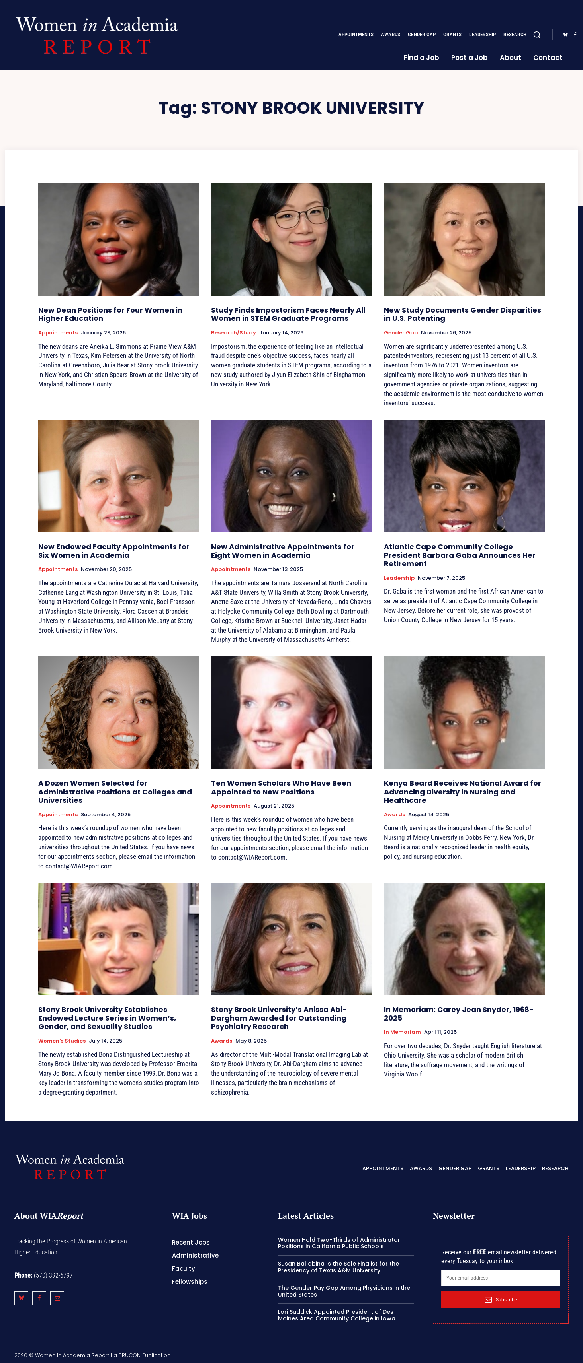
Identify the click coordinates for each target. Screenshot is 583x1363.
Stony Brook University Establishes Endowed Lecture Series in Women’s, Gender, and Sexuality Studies (107, 1017)
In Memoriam (402, 1032)
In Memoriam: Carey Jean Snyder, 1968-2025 (459, 1013)
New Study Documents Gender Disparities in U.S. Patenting (462, 314)
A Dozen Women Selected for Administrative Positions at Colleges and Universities (115, 791)
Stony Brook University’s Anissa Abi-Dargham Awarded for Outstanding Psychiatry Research (279, 1017)
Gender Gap (401, 333)
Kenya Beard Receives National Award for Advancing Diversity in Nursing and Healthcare (462, 791)
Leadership (399, 578)
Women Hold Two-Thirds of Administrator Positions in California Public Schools (339, 1243)
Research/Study (233, 333)
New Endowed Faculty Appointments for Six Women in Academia (114, 551)
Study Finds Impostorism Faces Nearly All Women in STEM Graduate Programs (288, 314)
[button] (536, 34)
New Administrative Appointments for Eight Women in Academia (282, 551)
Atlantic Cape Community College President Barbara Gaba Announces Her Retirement (460, 555)
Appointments (58, 333)
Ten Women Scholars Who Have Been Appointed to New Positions (281, 787)
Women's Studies (62, 1041)
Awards (394, 815)
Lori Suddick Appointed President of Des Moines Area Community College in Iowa (336, 1315)
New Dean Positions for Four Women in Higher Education (110, 314)
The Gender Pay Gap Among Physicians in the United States (344, 1291)
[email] (500, 1278)
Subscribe (501, 1299)
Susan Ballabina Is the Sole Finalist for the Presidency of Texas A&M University (338, 1267)
